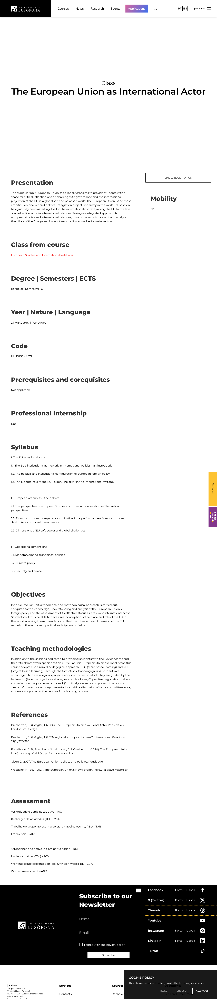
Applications (136, 8)
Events (115, 8)
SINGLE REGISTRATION (178, 177)
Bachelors (118, 994)
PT (180, 8)
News (80, 8)
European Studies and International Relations (42, 255)
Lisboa (190, 890)
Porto (179, 890)
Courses (63, 8)
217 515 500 (15, 994)
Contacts (65, 994)
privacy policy (115, 944)
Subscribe (108, 955)
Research (97, 8)
